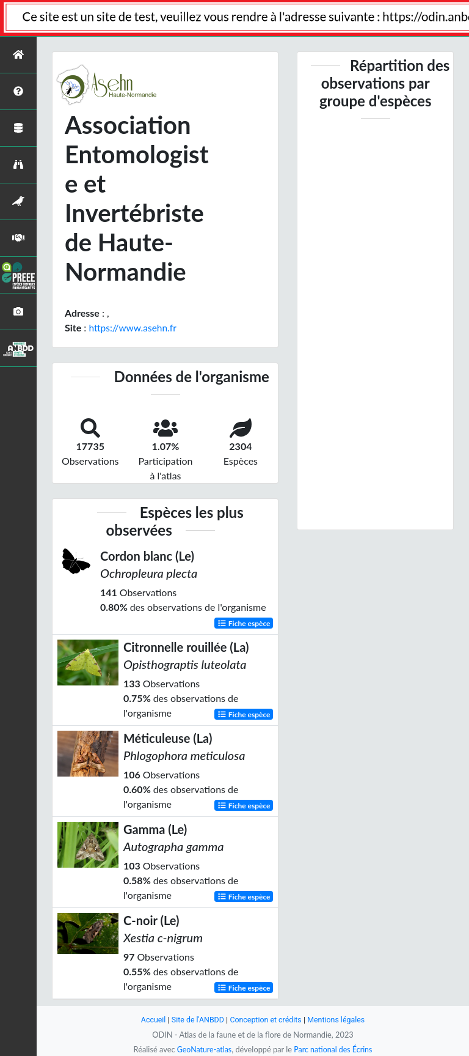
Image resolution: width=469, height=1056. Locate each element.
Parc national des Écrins (334, 1049)
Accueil (150, 1019)
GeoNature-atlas (203, 1049)
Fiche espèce (244, 622)
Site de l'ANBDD (196, 1019)
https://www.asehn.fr (134, 327)
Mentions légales (338, 1019)
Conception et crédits (266, 1019)
